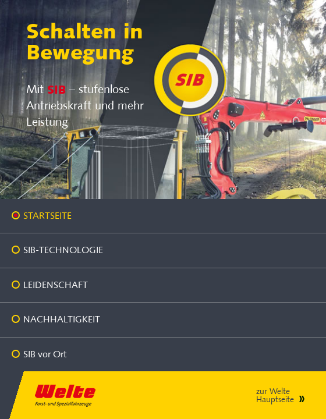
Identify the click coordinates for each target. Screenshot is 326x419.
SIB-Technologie (63, 249)
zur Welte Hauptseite (275, 395)
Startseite (47, 215)
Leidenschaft (55, 284)
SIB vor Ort (44, 354)
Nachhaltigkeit (61, 319)
